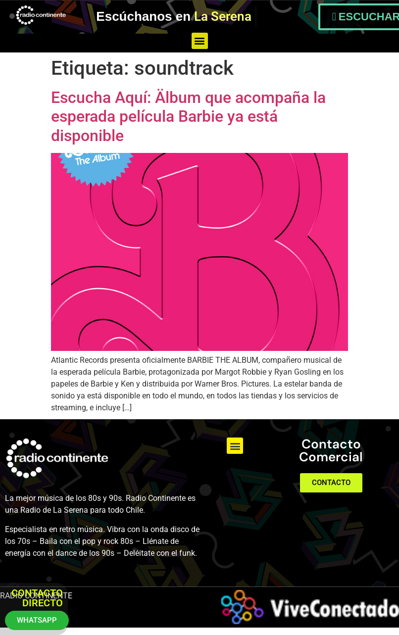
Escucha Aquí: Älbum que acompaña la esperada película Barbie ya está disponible (188, 116)
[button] (200, 41)
